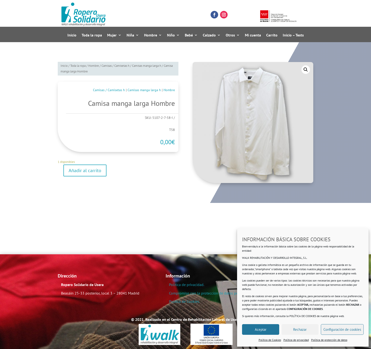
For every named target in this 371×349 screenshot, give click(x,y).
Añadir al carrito (85, 170)
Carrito (272, 35)
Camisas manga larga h (146, 66)
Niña (130, 35)
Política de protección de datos (329, 340)
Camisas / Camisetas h (115, 66)
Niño (171, 35)
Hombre (150, 35)
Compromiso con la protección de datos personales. (210, 293)
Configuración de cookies (342, 329)
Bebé (189, 35)
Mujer (112, 35)
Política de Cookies (270, 340)
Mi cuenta (253, 35)
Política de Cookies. (184, 301)
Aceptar (260, 329)
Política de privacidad (296, 340)
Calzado (209, 35)
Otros (230, 35)
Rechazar (300, 329)
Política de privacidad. (186, 284)
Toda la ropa (92, 35)
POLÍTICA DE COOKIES (302, 316)
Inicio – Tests (293, 35)
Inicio (71, 35)
